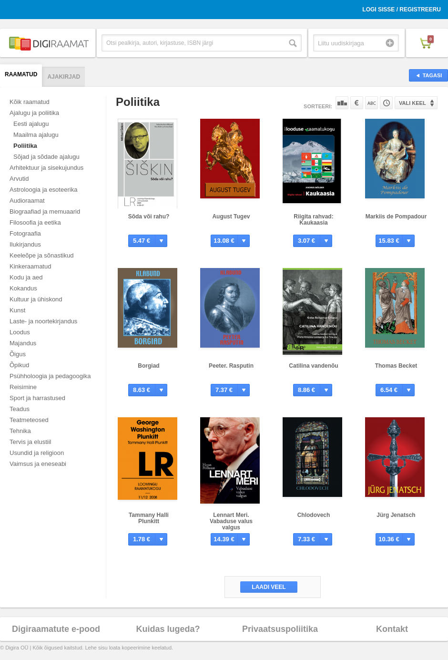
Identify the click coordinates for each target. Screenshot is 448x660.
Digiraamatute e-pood (56, 629)
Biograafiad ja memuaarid (45, 211)
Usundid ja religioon (37, 452)
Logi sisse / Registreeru (401, 9)
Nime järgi (371, 102)
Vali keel (412, 103)
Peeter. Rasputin (231, 365)
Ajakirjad (63, 76)
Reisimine (23, 387)
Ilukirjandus (25, 244)
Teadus (20, 408)
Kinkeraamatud (30, 266)
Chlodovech (313, 515)
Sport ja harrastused (37, 398)
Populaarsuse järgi (342, 102)
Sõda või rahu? (149, 216)
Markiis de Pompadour (396, 216)
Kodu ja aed (26, 277)
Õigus (18, 354)
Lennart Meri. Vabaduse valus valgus (231, 521)
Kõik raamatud (30, 101)
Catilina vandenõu (313, 365)
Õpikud (19, 365)
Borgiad (148, 365)
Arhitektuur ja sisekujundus (46, 167)
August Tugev (231, 216)
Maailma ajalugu (36, 134)
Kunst (17, 310)
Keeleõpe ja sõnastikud (41, 255)
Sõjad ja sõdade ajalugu (46, 156)
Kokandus (23, 288)
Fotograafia (25, 233)
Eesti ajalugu (31, 123)
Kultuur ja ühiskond (36, 299)
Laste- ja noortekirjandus (43, 321)
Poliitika (25, 145)
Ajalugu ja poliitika (34, 112)
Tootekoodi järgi (386, 102)
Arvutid (19, 178)
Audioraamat (27, 200)
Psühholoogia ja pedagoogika (50, 376)
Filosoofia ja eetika (35, 222)
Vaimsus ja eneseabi (38, 463)
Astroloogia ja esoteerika (43, 189)
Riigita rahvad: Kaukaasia (313, 219)
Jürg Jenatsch (396, 515)
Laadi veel (268, 587)
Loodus (20, 332)
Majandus (23, 343)
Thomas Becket (396, 365)
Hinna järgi (356, 102)
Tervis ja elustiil (30, 441)
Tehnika (20, 430)
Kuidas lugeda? (168, 629)
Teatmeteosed (29, 419)
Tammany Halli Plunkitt (149, 518)
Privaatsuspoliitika (280, 629)
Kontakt (392, 629)
